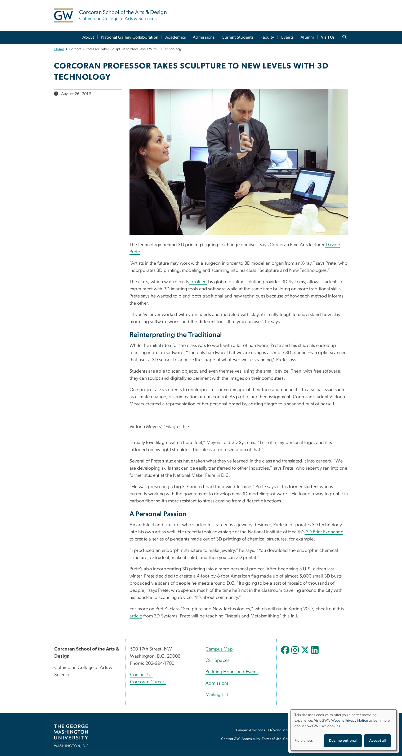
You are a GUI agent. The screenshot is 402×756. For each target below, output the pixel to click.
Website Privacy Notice (349, 720)
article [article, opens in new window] (135, 616)
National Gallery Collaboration (130, 37)
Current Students (238, 37)
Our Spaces (218, 660)
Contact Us (141, 674)
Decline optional (343, 741)
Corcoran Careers (148, 682)
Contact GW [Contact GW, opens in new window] (230, 739)
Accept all (377, 741)
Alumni (307, 37)
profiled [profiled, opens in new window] (198, 282)
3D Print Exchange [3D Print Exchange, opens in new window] (324, 532)
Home (59, 49)
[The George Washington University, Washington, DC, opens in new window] (71, 735)
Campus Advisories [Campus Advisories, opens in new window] (250, 730)
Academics (175, 37)
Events (287, 37)
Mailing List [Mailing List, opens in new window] (217, 694)
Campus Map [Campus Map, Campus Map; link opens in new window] (219, 649)
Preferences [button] (303, 741)
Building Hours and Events (232, 672)
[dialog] (344, 730)
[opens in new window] (286, 654)
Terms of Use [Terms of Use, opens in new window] (272, 739)
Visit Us (328, 37)
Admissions (204, 37)
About (88, 37)
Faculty (267, 37)
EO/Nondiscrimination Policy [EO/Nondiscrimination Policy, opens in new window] (288, 730)
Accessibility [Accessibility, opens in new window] (251, 739)
